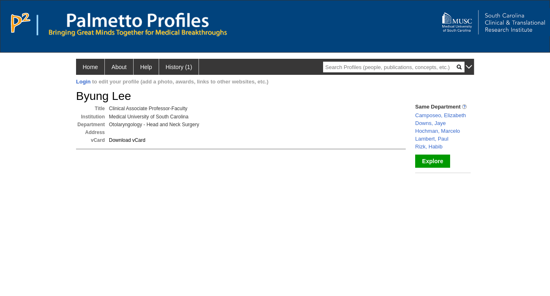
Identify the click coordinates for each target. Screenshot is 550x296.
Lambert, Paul (431, 139)
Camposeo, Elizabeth (440, 115)
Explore (432, 161)
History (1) (179, 67)
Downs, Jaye (430, 123)
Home (90, 67)
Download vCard (127, 140)
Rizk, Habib (428, 146)
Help (146, 67)
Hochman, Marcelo (437, 131)
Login (83, 82)
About (119, 67)
